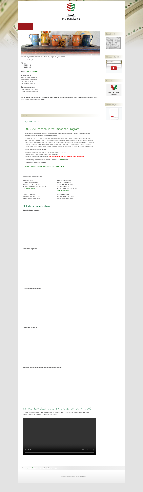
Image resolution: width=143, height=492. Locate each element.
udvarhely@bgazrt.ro (32, 71)
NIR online (61, 160)
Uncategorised (36, 468)
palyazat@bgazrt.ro (29, 188)
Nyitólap (28, 468)
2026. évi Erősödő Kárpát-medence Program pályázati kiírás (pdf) (44, 166)
